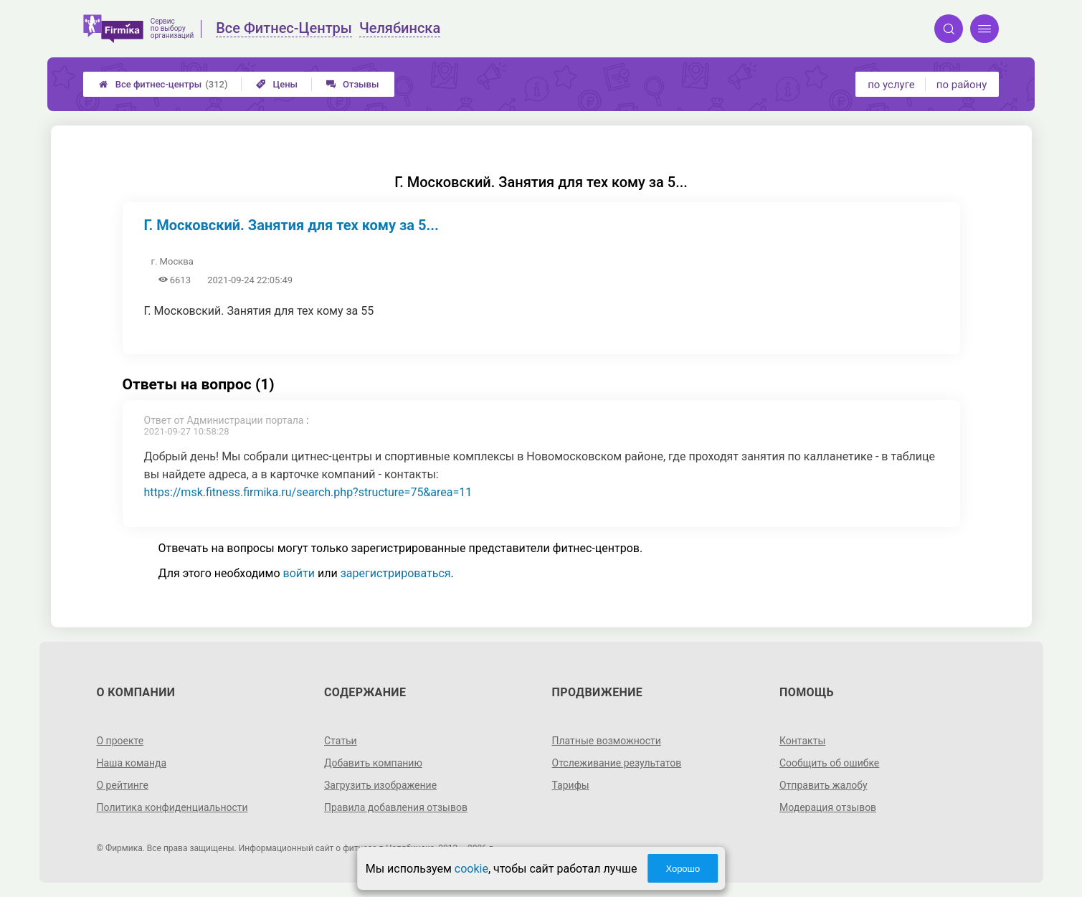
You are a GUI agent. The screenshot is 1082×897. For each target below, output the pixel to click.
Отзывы (352, 84)
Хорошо (682, 868)
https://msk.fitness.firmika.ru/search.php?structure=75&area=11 (308, 492)
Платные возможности (606, 740)
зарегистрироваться (396, 573)
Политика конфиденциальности (172, 807)
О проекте (120, 740)
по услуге (891, 84)
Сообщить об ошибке (829, 763)
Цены (277, 84)
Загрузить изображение (380, 785)
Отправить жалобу (823, 785)
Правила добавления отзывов (396, 807)
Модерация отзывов (827, 807)
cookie (471, 868)
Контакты (802, 740)
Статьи (340, 740)
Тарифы (570, 785)
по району (961, 84)
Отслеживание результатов (617, 763)
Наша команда (132, 763)
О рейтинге (123, 785)
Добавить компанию (373, 763)
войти (299, 573)
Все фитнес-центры (163, 84)
